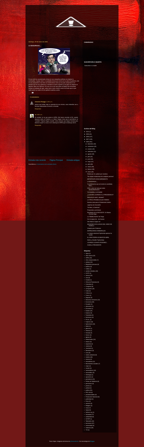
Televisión (88, 421)
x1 (35, 114)
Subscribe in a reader (90, 65)
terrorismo (89, 423)
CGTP (87, 273)
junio (89, 159)
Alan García (89, 255)
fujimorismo (89, 324)
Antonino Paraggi (40, 101)
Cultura (88, 293)
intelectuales (89, 339)
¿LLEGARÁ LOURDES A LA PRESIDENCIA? (100, 194)
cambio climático (90, 271)
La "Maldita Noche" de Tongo (95, 216)
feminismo (89, 317)
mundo (88, 368)
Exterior (88, 313)
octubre (90, 149)
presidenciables (90, 394)
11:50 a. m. (49, 101)
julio (89, 156)
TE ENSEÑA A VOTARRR (94, 192)
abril (89, 164)
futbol (87, 326)
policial (88, 388)
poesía (88, 385)
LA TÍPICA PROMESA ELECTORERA (98, 200)
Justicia (88, 346)
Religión (88, 405)
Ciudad (88, 280)
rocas (87, 408)
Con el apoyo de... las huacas (95, 219)
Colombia (88, 284)
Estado (88, 310)
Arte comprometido (91, 260)
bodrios (88, 266)
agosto (90, 154)
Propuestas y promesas (94, 210)
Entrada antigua (73, 160)
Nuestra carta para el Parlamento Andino (99, 202)
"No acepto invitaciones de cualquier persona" (100, 176)
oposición (88, 377)
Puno (87, 401)
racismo (88, 403)
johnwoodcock (74, 441)
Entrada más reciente (37, 160)
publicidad (89, 399)
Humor (88, 335)
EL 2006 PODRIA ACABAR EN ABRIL (98, 237)
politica (88, 390)
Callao (87, 268)
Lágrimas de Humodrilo (94, 205)
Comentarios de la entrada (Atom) (46, 164)
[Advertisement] (90, 98)
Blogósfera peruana (91, 264)
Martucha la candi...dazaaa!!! (95, 197)
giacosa (88, 328)
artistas (88, 262)
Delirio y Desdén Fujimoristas (95, 240)
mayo (89, 161)
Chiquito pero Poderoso (94, 228)
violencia (88, 427)
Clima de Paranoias (91, 282)
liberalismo (89, 350)
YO (87, 430)
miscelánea (89, 361)
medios (88, 357)
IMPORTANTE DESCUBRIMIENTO (97, 179)
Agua (87, 253)
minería (88, 359)
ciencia (88, 275)
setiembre (91, 151)
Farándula (89, 315)
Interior (88, 341)
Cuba (87, 291)
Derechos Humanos (91, 299)
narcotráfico (89, 372)
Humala (88, 333)
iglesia (87, 337)
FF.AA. (88, 319)
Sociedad (88, 414)
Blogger (92, 441)
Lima (87, 352)
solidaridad (89, 416)
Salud (87, 410)
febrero (90, 169)
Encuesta (88, 308)
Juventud (88, 348)
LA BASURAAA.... (92, 181)
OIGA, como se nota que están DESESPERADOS (96, 188)
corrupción (89, 288)
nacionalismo (89, 370)
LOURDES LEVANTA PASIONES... (97, 242)
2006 (87, 141)
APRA (87, 258)
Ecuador (88, 304)
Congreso (88, 286)
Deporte (88, 297)
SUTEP (88, 419)
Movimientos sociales (92, 363)
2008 (87, 136)
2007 (87, 139)
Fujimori (88, 322)
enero (89, 172)
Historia (88, 330)
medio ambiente (90, 355)
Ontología (88, 374)
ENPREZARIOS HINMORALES (96, 231)
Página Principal (56, 160)
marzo (90, 166)
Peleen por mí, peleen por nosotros (97, 174)
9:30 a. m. (39, 114)
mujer (87, 366)
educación (89, 306)
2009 (87, 134)
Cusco (87, 295)
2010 (87, 131)
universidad (89, 425)
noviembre (91, 146)
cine (87, 277)
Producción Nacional (92, 397)
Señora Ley (89, 412)
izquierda (88, 344)
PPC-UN (88, 392)
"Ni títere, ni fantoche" (93, 207)
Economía (89, 302)
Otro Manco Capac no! (93, 221)
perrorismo (89, 383)
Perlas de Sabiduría (91, 381)
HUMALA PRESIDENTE (94, 245)
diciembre (91, 144)
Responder (38, 109)
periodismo (89, 379)
